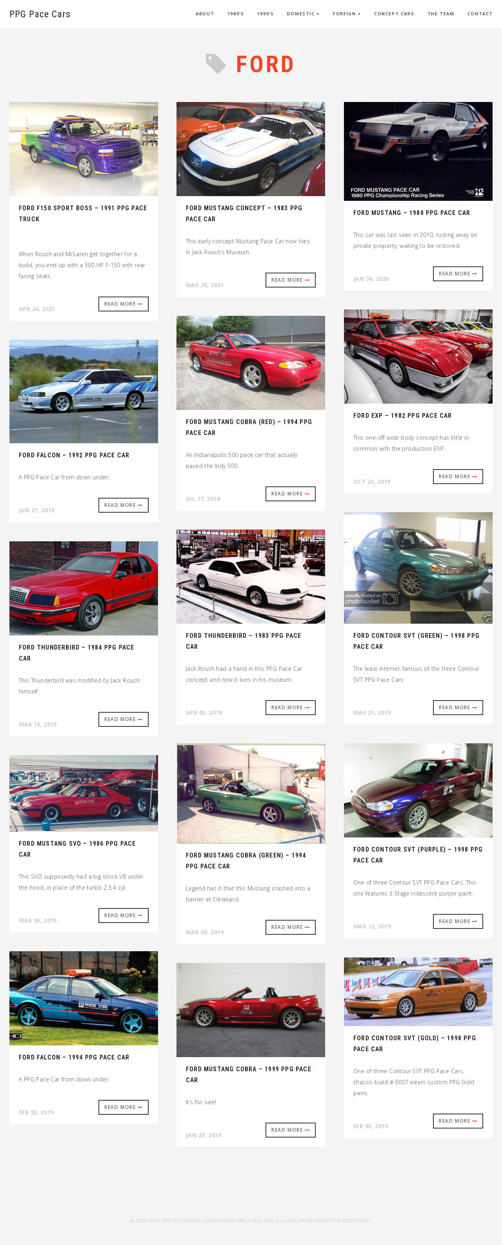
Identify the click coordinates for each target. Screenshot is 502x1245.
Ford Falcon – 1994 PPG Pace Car (74, 1057)
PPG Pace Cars (40, 14)
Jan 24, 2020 (371, 278)
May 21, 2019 (372, 712)
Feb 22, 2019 (36, 1112)
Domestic (303, 13)
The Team (441, 13)
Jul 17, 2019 (203, 498)
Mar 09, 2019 (205, 932)
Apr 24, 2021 (37, 309)
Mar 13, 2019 (38, 724)
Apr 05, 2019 (204, 712)
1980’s (235, 13)
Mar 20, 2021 (205, 285)
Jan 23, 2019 (204, 1135)
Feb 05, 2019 (370, 1126)
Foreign (347, 13)
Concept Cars (394, 13)
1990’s (265, 13)
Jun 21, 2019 (37, 510)
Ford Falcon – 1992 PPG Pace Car (74, 455)
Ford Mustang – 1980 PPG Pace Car (411, 213)
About (205, 13)
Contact (480, 13)
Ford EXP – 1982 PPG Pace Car (402, 415)
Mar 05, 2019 (38, 920)
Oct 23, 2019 (372, 481)
